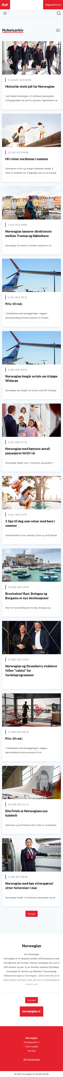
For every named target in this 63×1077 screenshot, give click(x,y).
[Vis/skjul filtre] (58, 30)
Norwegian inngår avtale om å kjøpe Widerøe (31, 378)
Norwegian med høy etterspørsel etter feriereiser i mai (29, 885)
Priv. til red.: (14, 304)
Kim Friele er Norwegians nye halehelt (26, 813)
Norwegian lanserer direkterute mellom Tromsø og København (28, 233)
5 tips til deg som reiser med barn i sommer (30, 523)
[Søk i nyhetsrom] (59, 13)
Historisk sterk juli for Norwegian (29, 86)
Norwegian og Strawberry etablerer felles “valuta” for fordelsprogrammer (31, 670)
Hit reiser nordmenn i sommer (26, 159)
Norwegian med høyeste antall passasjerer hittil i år (27, 451)
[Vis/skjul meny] (5, 13)
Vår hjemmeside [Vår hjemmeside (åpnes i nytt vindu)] (31, 1059)
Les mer (31, 1000)
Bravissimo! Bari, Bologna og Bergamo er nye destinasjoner (27, 596)
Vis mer (31, 913)
